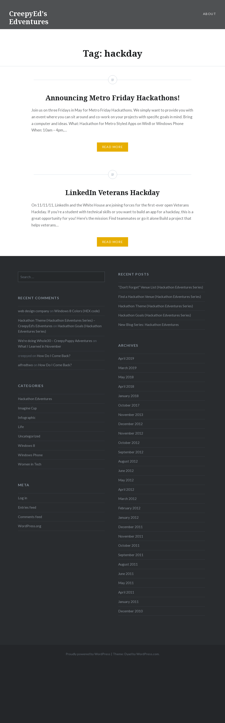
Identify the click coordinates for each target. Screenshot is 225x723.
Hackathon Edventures (35, 399)
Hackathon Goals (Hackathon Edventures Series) (154, 315)
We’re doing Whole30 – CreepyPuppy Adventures (55, 341)
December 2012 (130, 424)
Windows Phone (30, 455)
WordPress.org (29, 526)
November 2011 (130, 536)
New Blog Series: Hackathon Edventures (148, 325)
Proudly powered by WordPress (88, 654)
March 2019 (127, 368)
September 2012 (130, 452)
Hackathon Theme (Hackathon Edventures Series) (155, 306)
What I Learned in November (39, 346)
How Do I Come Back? (53, 356)
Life (21, 427)
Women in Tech (29, 464)
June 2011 (126, 574)
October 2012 (129, 443)
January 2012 (128, 517)
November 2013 (130, 415)
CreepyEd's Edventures (28, 17)
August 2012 (128, 461)
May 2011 (126, 583)
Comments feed (30, 517)
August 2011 (128, 564)
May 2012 (126, 480)
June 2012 (126, 471)
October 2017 (129, 405)
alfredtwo (25, 365)
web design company (33, 311)
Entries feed (27, 507)
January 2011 (128, 602)
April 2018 (126, 386)
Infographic (26, 417)
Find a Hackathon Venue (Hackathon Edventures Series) (159, 297)
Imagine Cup (27, 408)
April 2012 (126, 489)
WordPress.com (147, 654)
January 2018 (128, 396)
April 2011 (126, 592)
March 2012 (127, 499)
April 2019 (126, 358)
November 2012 (130, 433)
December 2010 (130, 611)
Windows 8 (26, 445)
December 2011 (130, 527)
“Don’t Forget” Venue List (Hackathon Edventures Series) (160, 287)
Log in (22, 498)
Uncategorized (29, 436)
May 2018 (126, 377)
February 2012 (129, 508)
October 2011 (129, 545)
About (209, 14)
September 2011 (130, 555)
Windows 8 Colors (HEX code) (77, 311)
